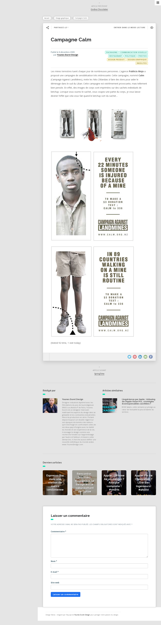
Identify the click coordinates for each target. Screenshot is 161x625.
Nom (58, 563)
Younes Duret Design (72, 55)
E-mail (59, 574)
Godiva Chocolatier (101, 10)
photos (143, 57)
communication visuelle (134, 53)
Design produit (116, 60)
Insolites (142, 64)
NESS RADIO (13, 81)
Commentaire (63, 533)
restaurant (116, 57)
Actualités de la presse (19, 46)
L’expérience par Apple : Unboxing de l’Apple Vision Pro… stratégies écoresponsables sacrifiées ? (139, 403)
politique (130, 57)
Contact (10, 74)
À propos (11, 67)
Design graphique (66, 19)
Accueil (51, 19)
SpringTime (102, 374)
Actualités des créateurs (20, 53)
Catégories (12, 60)
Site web (59, 584)
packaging (112, 53)
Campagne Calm (75, 40)
